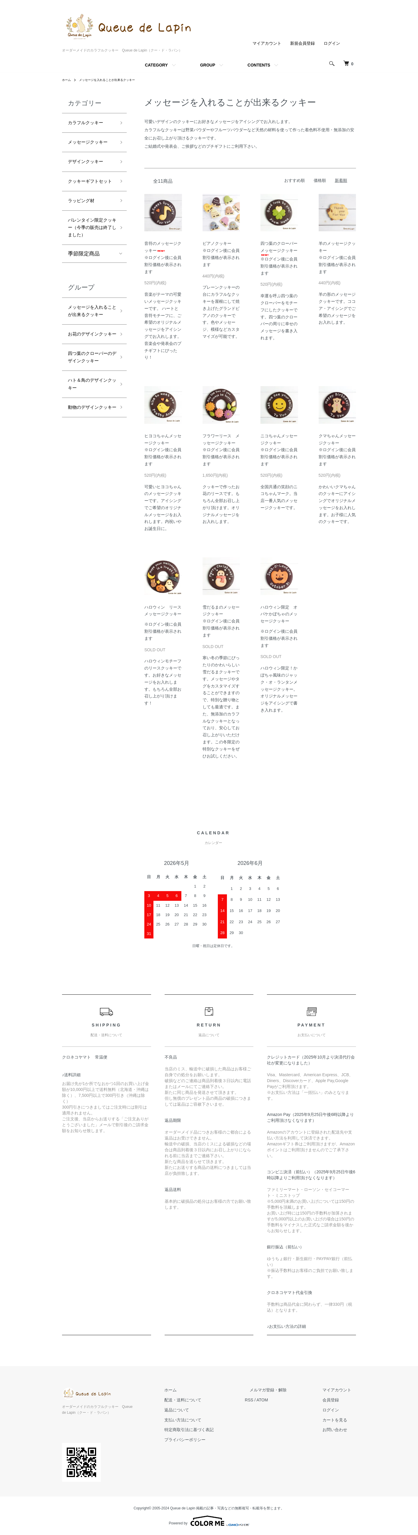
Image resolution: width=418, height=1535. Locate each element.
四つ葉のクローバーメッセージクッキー (278, 248)
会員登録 (335, 1400)
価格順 (320, 180)
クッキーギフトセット (89, 200)
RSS (268, 1400)
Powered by (209, 1521)
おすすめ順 (294, 180)
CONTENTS (259, 65)
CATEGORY (156, 65)
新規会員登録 (302, 43)
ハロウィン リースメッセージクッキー (162, 613)
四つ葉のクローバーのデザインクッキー (89, 426)
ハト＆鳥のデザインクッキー (89, 460)
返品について (200, 1410)
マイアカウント (267, 43)
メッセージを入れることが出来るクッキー (114, 80)
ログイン (332, 43)
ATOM (281, 1400)
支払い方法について (206, 1420)
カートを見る (339, 1420)
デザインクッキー (89, 175)
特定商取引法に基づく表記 (212, 1430)
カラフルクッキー (89, 124)
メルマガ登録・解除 (282, 1390)
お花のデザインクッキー (89, 391)
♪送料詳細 (71, 1074)
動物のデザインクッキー (89, 490)
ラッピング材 (84, 226)
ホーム (67, 80)
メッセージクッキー (89, 149)
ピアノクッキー (217, 243)
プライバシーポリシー (208, 1439)
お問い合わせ (339, 1430)
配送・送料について (206, 1400)
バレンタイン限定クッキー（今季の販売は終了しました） (89, 260)
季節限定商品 (84, 294)
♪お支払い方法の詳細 (286, 1326)
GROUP (207, 65)
